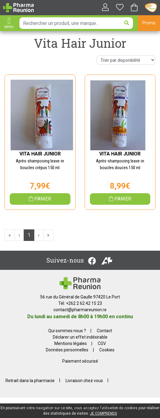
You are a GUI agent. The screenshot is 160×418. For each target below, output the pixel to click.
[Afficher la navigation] (9, 23)
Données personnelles (67, 349)
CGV (102, 343)
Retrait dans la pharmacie (30, 380)
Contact (104, 330)
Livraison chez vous (84, 380)
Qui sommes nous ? (67, 330)
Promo (148, 22)
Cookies (106, 349)
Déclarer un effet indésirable (80, 337)
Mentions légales (70, 343)
